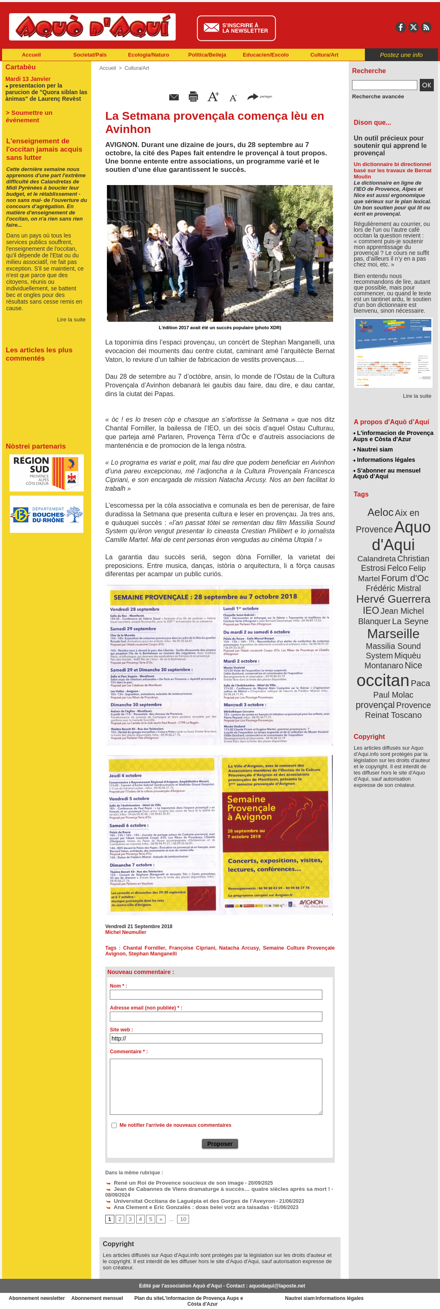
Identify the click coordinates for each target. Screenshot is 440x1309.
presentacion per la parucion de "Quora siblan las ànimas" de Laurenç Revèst (46, 90)
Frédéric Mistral (402, 570)
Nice (411, 631)
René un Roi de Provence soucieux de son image (167, 1182)
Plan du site (183, 1296)
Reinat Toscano (400, 671)
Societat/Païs (90, 55)
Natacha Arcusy (239, 948)
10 (181, 1217)
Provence (382, 667)
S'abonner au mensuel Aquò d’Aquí (386, 471)
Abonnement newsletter (38, 1296)
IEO (373, 590)
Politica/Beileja (207, 55)
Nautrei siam (373, 448)
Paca (417, 647)
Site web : (121, 1030)
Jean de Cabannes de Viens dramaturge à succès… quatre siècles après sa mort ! (205, 1188)
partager (259, 96)
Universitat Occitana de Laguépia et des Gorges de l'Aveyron (181, 1199)
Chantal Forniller (145, 948)
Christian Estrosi (383, 551)
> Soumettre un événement (43, 110)
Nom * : (118, 986)
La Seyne (408, 600)
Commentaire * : (129, 1052)
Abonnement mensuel (111, 1296)
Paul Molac (375, 658)
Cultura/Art (324, 55)
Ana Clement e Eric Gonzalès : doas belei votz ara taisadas (178, 1205)
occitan (383, 644)
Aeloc (381, 509)
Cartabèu (19, 66)
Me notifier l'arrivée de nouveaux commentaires (176, 1125)
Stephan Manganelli (151, 954)
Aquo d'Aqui (391, 530)
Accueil (31, 55)
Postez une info (401, 54)
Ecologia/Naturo (148, 55)
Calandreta (413, 541)
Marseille (379, 611)
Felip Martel (381, 561)
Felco (420, 551)
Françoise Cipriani (192, 948)
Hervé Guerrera (393, 580)
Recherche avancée (375, 96)
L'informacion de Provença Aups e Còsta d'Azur (393, 436)
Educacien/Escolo (266, 55)
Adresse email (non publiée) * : (146, 1008)
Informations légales (384, 458)
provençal (412, 658)
